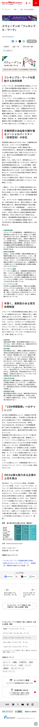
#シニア (28, 665)
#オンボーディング (17, 668)
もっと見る (7, 51)
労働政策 (6, 47)
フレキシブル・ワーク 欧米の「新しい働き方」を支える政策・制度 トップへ (20, 651)
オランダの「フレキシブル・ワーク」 (11, 591)
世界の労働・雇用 (28, 47)
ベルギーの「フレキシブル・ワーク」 (16, 647)
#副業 (31, 662)
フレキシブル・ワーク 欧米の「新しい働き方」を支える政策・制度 (20, 606)
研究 (15, 9)
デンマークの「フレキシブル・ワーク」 (30, 592)
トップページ (6, 9)
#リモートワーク (9, 671)
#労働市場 (22, 662)
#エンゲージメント (9, 665)
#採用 (21, 665)
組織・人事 (16, 47)
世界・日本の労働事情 (27, 9)
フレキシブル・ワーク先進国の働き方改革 (18, 560)
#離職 (15, 662)
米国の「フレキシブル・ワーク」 (14, 629)
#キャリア (6, 662)
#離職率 (6, 668)
